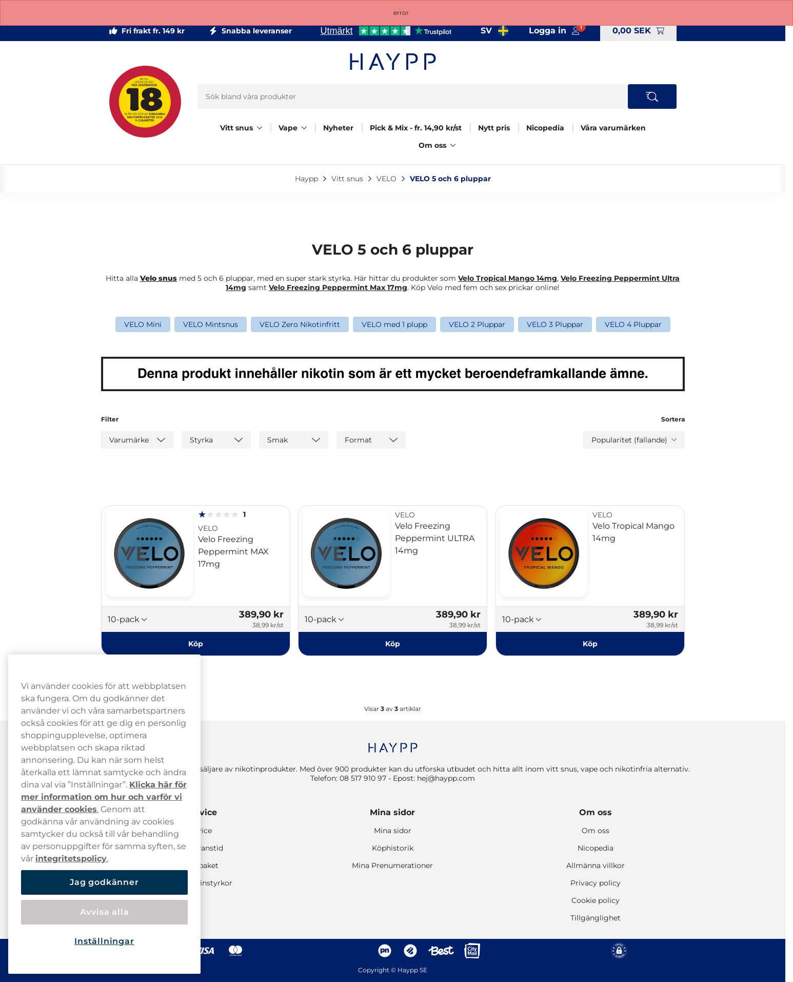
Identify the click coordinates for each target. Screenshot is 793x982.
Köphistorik (392, 848)
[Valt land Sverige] (494, 31)
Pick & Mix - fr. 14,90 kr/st (416, 127)
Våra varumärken (613, 127)
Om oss (432, 145)
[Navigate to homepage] (393, 742)
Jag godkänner (104, 882)
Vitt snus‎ (348, 178)
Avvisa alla (104, 912)
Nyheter (338, 127)
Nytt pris (494, 127)
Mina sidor (392, 812)
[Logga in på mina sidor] (554, 31)
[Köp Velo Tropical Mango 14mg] (590, 644)
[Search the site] (652, 96)
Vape (288, 127)
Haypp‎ (307, 178)
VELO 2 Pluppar (477, 324)
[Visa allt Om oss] (452, 145)
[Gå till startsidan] (392, 61)
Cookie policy (595, 900)
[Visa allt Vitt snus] (259, 127)
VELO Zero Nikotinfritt (300, 324)
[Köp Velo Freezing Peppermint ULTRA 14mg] (393, 644)
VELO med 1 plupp (394, 324)
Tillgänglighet (595, 917)
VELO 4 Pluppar (633, 324)
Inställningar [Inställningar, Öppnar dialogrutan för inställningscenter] (104, 941)
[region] (104, 814)
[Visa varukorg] (638, 31)
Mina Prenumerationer (392, 865)
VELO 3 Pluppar (555, 324)
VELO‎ (387, 178)
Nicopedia (545, 127)
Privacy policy (595, 883)
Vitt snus (236, 127)
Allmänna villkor (595, 865)
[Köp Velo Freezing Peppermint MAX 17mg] (196, 644)
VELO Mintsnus (210, 324)
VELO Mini (143, 324)
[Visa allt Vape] (304, 127)
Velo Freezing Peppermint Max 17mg (338, 287)
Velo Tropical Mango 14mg (507, 278)
